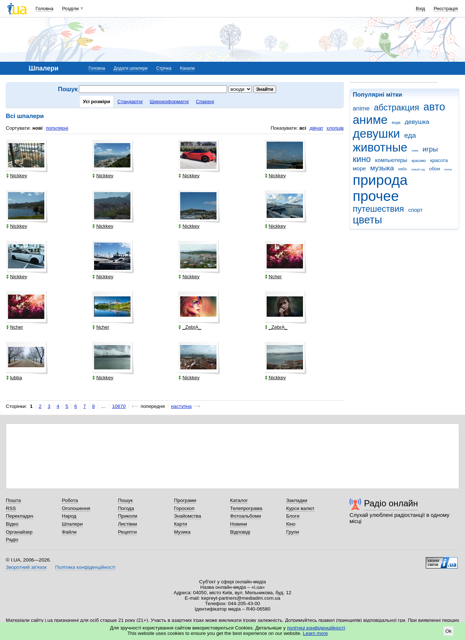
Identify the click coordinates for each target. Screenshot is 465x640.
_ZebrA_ (189, 327)
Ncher (273, 276)
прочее (376, 196)
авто (434, 107)
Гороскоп (184, 508)
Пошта (13, 500)
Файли (69, 532)
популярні (57, 128)
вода (396, 122)
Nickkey (16, 175)
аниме (370, 119)
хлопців (335, 128)
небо (402, 169)
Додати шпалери (130, 68)
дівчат (316, 128)
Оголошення (76, 508)
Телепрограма (246, 508)
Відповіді (240, 532)
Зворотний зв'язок (26, 567)
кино (362, 159)
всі (302, 128)
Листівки (127, 524)
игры (430, 149)
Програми (185, 500)
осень (448, 169)
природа (380, 180)
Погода (126, 508)
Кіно (291, 524)
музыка (382, 168)
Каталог (239, 500)
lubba (14, 377)
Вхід (420, 8)
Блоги (293, 516)
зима (415, 150)
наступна (181, 406)
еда (410, 135)
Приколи (127, 516)
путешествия (378, 209)
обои (434, 168)
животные (380, 147)
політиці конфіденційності (316, 628)
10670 (119, 406)
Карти (180, 524)
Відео (12, 524)
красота (439, 160)
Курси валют (300, 508)
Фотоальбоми (245, 516)
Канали (187, 68)
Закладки (296, 500)
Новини (238, 524)
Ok (448, 631)
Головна (44, 8)
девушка (417, 121)
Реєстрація (446, 8)
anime (361, 108)
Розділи (70, 8)
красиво (419, 160)
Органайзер (19, 532)
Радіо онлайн (391, 503)
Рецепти (127, 532)
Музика (182, 532)
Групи (292, 532)
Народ (69, 516)
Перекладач (19, 516)
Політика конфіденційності (85, 567)
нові (37, 128)
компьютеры (391, 160)
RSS (11, 508)
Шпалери (72, 524)
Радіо (12, 539)
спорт (415, 210)
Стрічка (163, 68)
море (359, 168)
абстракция (396, 107)
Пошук (125, 500)
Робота (70, 500)
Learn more (315, 633)
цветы (367, 220)
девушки (376, 133)
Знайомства (187, 516)
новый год (418, 169)
